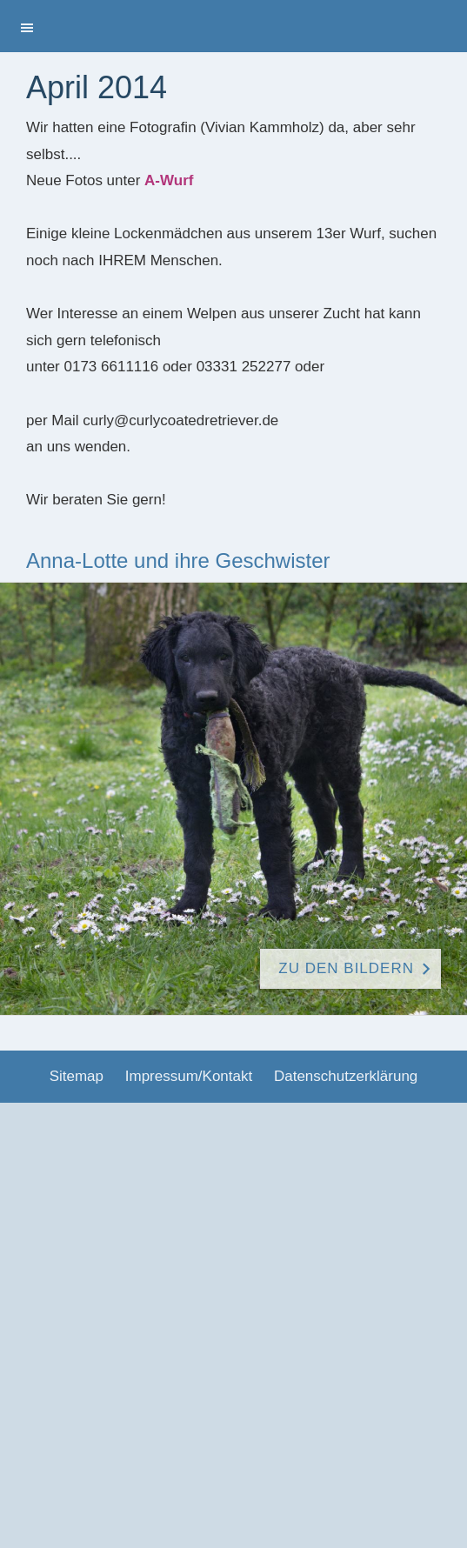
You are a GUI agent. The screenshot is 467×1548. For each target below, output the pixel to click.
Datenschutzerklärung (345, 1076)
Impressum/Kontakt (188, 1076)
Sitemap (76, 1076)
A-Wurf (168, 180)
